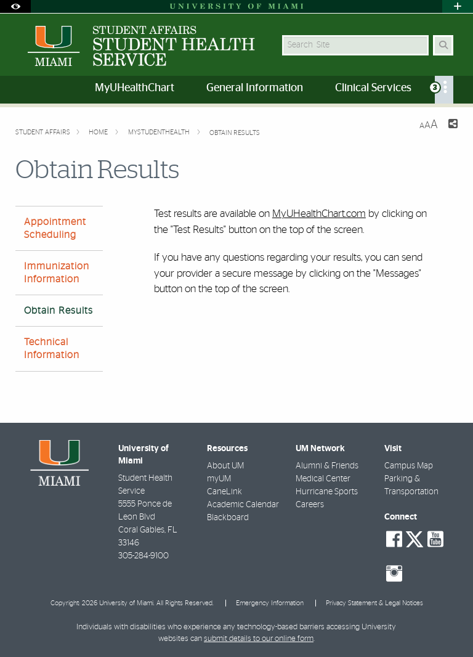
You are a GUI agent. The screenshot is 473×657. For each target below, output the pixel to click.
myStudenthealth (160, 132)
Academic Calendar (243, 504)
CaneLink (224, 492)
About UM (225, 466)
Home (99, 132)
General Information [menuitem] (254, 88)
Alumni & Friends (327, 466)
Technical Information (51, 348)
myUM (219, 479)
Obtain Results (234, 132)
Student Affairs (42, 132)
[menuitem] (444, 90)
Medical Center (323, 479)
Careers (310, 504)
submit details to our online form (258, 639)
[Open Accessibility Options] (15, 6)
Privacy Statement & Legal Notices (374, 603)
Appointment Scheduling (55, 228)
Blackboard (228, 517)
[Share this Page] (453, 125)
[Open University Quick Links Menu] (457, 6)
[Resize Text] (428, 125)
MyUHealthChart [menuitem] (134, 88)
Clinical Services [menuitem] (373, 88)
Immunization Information (56, 272)
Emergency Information (270, 603)
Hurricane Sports (327, 492)
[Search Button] (443, 45)
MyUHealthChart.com (319, 213)
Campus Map (408, 466)
